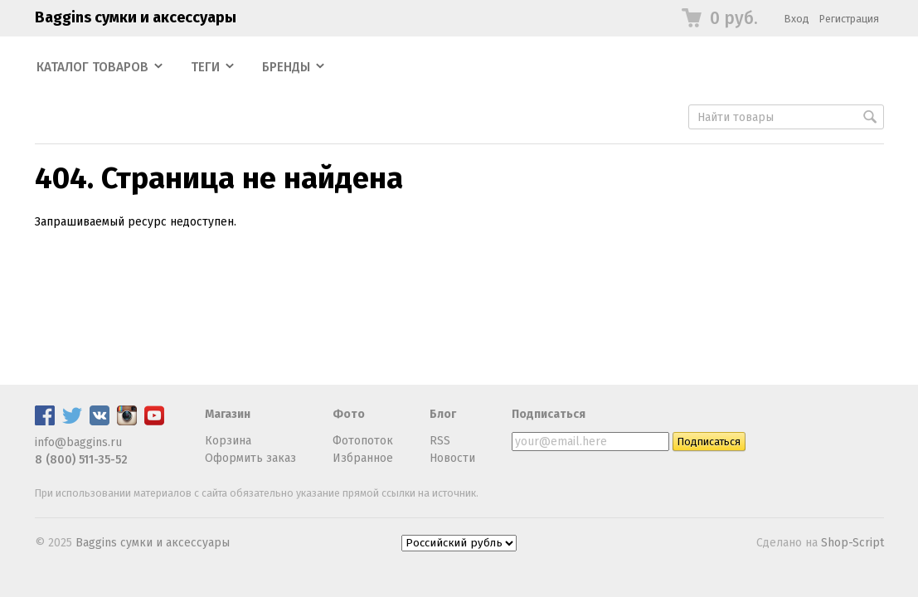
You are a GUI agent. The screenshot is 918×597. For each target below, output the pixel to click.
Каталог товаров (92, 67)
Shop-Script (852, 543)
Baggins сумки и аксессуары (135, 17)
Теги (205, 67)
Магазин (227, 414)
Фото (349, 414)
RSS (440, 441)
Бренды (286, 67)
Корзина (228, 441)
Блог (443, 414)
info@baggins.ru (78, 442)
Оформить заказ (250, 458)
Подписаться (548, 414)
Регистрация (849, 18)
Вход (796, 18)
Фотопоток (363, 441)
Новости (452, 458)
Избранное (363, 458)
